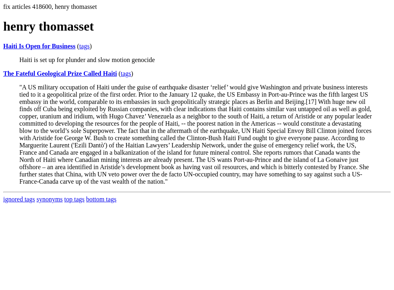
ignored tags (19, 199)
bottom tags (101, 199)
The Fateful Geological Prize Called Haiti (60, 73)
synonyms (50, 199)
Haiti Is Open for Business (39, 46)
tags (84, 46)
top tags (74, 199)
